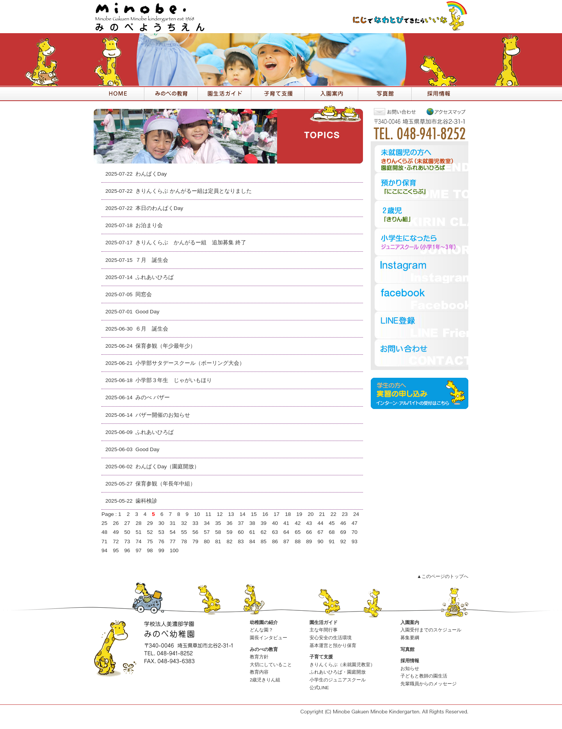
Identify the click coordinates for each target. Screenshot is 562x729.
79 (195, 541)
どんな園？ (261, 630)
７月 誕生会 (151, 260)
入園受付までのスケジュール (430, 630)
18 (288, 514)
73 (127, 541)
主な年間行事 (323, 630)
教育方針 (259, 656)
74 (138, 541)
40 (275, 523)
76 (161, 541)
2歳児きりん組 (265, 679)
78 (184, 541)
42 (298, 523)
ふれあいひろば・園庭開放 (337, 672)
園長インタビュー (268, 637)
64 (286, 532)
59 (229, 532)
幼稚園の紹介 (264, 622)
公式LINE (319, 687)
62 (264, 532)
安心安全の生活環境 (330, 637)
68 (332, 532)
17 (276, 514)
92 (343, 541)
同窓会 (143, 294)
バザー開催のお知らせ (162, 415)
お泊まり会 (149, 225)
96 (127, 550)
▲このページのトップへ (442, 576)
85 (264, 541)
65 (298, 532)
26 (116, 523)
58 (218, 532)
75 (150, 541)
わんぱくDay (151, 174)
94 (104, 550)
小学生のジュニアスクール (337, 679)
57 (207, 532)
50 (127, 532)
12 (219, 514)
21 (322, 514)
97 (138, 550)
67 (320, 532)
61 (252, 532)
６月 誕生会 (151, 329)
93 (354, 541)
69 (343, 532)
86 (275, 541)
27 (127, 523)
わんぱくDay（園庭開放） (167, 466)
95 (116, 550)
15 (254, 514)
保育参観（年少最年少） (165, 346)
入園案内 (409, 622)
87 (286, 541)
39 (264, 523)
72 (116, 541)
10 (197, 514)
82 (229, 541)
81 (218, 541)
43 (309, 523)
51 (138, 532)
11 (208, 514)
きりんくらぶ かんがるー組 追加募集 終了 (190, 242)
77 (173, 541)
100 (174, 550)
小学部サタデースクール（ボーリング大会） (190, 363)
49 (116, 532)
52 (150, 532)
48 (104, 532)
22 (333, 514)
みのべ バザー (152, 397)
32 (184, 523)
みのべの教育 (264, 649)
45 (332, 523)
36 (229, 523)
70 (354, 532)
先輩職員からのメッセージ (428, 683)
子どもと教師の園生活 (423, 676)
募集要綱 (409, 637)
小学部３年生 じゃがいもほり (173, 380)
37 (241, 523)
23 (345, 514)
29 (150, 523)
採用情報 (409, 660)
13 (231, 514)
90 (320, 541)
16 (265, 514)
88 (298, 541)
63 (275, 532)
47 (354, 523)
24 (356, 514)
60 (241, 532)
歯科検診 (146, 501)
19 (299, 514)
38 (252, 523)
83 (241, 541)
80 (207, 541)
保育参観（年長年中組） (165, 484)
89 (309, 541)
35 (218, 523)
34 (207, 523)
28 (138, 523)
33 (195, 523)
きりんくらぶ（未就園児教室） (342, 664)
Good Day (147, 312)
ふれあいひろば (154, 277)
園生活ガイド (323, 622)
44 (320, 523)
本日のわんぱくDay (159, 208)
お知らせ (409, 668)
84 (252, 541)
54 (173, 532)
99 (161, 550)
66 (309, 532)
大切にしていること (271, 664)
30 (161, 523)
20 (310, 514)
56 (195, 532)
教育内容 (259, 672)
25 (104, 523)
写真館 (407, 649)
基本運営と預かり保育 (332, 645)
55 (184, 532)
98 (150, 550)
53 (161, 532)
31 (173, 523)
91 (332, 541)
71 (104, 541)
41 (286, 523)
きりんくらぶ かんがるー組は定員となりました (193, 191)
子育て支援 (321, 656)
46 (343, 523)
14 (242, 514)
